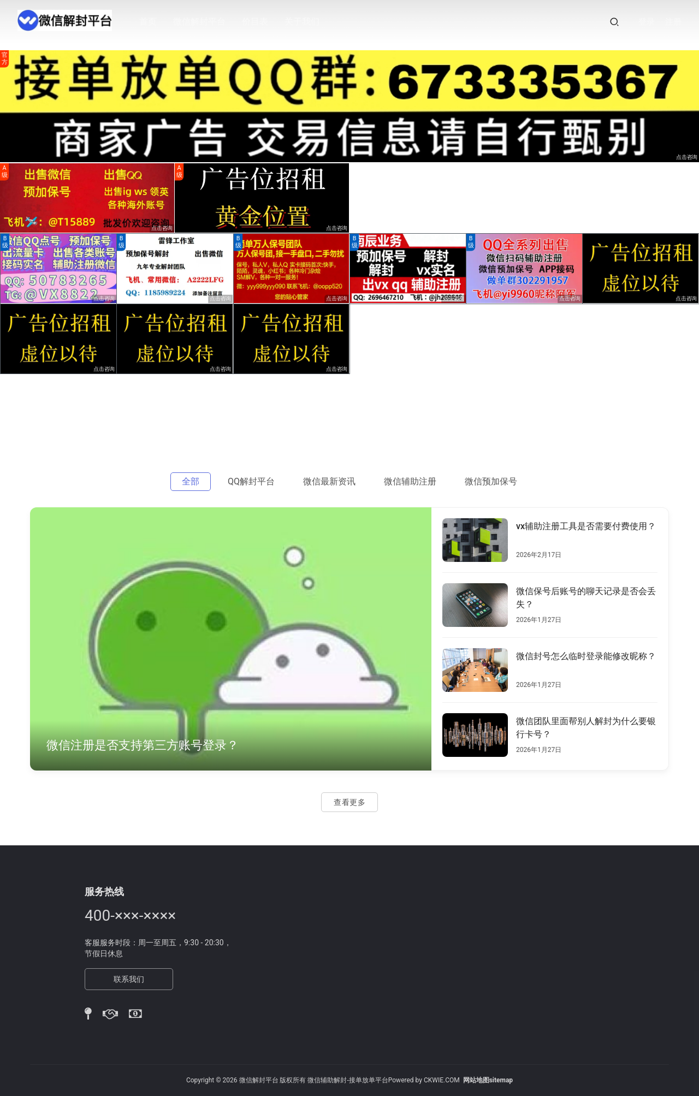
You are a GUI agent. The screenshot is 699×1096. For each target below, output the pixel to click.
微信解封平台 (203, 21)
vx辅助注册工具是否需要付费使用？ (586, 526)
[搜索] (614, 21)
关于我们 (305, 21)
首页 (152, 21)
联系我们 (129, 979)
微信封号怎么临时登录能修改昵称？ (586, 656)
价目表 (259, 21)
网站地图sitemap (488, 1080)
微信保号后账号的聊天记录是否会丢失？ (586, 597)
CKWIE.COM (442, 1080)
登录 (646, 22)
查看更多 (349, 802)
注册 (673, 22)
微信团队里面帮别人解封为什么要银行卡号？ (586, 727)
